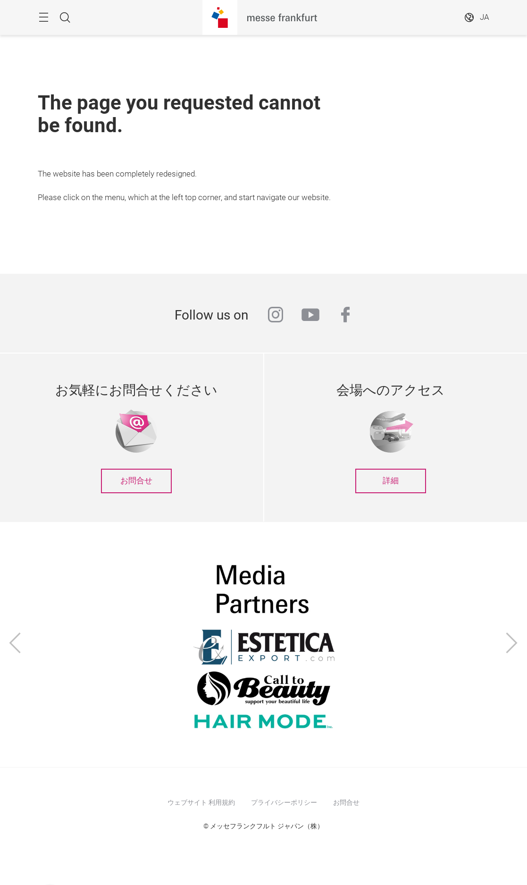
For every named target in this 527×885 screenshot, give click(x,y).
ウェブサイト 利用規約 (201, 802)
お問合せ (136, 480)
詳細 (391, 480)
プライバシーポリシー (284, 802)
